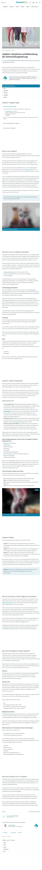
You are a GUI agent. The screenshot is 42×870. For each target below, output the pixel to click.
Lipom (5, 842)
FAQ (4, 88)
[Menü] (3, 2)
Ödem (27, 411)
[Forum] (36, 2)
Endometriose (10, 453)
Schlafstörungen (7, 445)
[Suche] (40, 2)
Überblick (6, 90)
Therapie (5, 92)
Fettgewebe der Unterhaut (8, 602)
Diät (36, 183)
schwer (33, 414)
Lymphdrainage (8, 111)
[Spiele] (33, 2)
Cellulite (28, 550)
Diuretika (27, 310)
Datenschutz (9, 836)
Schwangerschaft (28, 169)
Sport (3, 185)
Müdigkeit (6, 443)
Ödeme (22, 280)
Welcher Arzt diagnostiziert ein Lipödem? (11, 123)
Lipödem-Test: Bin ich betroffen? (21, 217)
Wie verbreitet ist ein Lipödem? (9, 128)
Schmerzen (6, 627)
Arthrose (12, 467)
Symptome (6, 95)
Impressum (4, 836)
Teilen (20, 832)
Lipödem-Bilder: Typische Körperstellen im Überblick (21, 502)
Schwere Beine (7, 411)
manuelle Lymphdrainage (9, 272)
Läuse (5, 847)
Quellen (5, 832)
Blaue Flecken (16, 421)
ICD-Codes (13, 832)
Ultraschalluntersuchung (9, 714)
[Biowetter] (30, 2)
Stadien (5, 97)
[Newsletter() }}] (27, 2)
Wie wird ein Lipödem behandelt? (9, 106)
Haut (5, 844)
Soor (5, 851)
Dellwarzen (6, 849)
